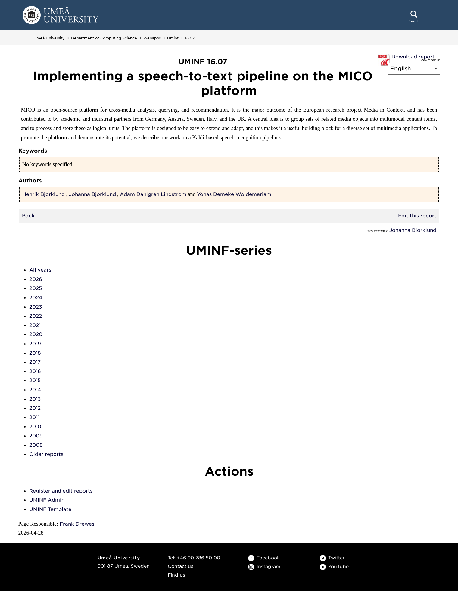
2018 (35, 353)
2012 (35, 408)
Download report (413, 57)
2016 (35, 371)
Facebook (264, 558)
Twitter (332, 558)
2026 (35, 279)
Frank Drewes (77, 524)
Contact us (180, 566)
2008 (36, 445)
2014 (35, 390)
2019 (35, 344)
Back (28, 216)
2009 (36, 436)
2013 (35, 399)
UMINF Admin (46, 500)
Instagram (264, 566)
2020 (35, 334)
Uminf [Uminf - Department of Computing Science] (173, 38)
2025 (35, 288)
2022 (35, 316)
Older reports (46, 454)
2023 (35, 307)
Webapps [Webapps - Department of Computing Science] (152, 38)
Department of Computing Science (104, 38)
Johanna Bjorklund (92, 194)
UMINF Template (50, 509)
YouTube (334, 566)
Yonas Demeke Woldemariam (234, 194)
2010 (35, 426)
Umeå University (49, 38)
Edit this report (417, 216)
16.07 (190, 38)
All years (40, 270)
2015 (35, 380)
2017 (35, 362)
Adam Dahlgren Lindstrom (153, 194)
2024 (35, 297)
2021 (35, 325)
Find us (176, 575)
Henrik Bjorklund (43, 194)
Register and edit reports (60, 491)
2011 (34, 417)
